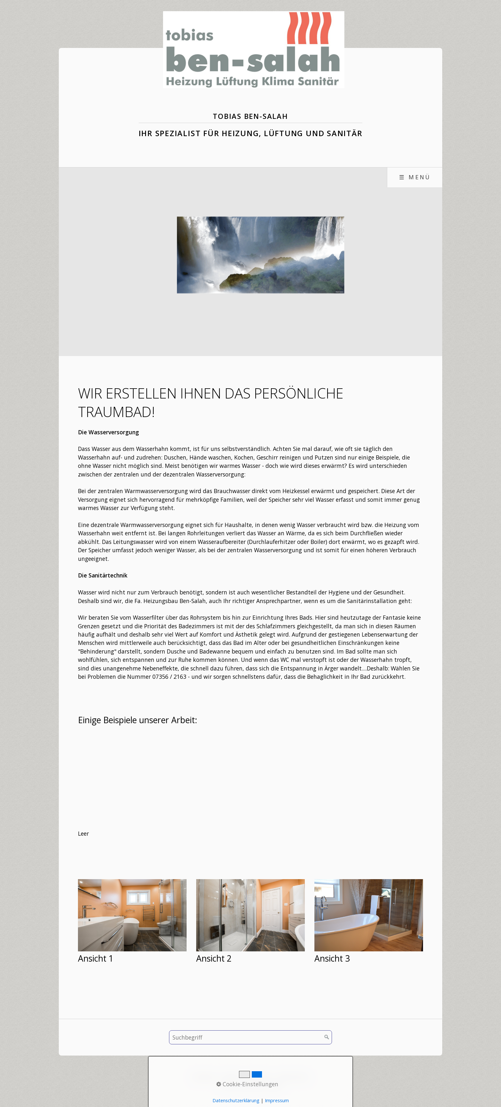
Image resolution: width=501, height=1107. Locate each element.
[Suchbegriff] (250, 1037)
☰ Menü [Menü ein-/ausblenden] (415, 177)
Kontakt (230, 1076)
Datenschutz (293, 1076)
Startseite (204, 1076)
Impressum (259, 1076)
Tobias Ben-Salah (250, 116)
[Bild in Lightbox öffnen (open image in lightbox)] (132, 915)
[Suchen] (327, 1037)
